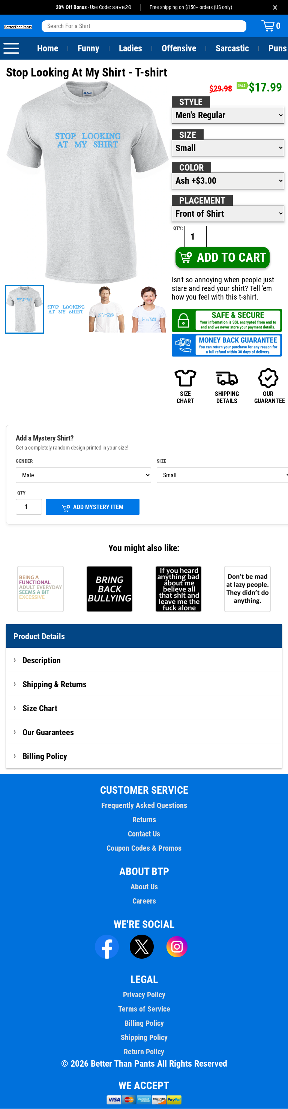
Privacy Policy (144, 995)
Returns (144, 819)
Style (190, 102)
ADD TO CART (222, 257)
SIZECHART (185, 386)
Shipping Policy (144, 1037)
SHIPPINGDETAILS (227, 386)
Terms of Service (144, 1009)
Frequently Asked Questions (144, 805)
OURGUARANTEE (268, 386)
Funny (88, 48)
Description (41, 660)
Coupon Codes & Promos (144, 848)
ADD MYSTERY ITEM (93, 508)
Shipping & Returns (54, 684)
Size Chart (39, 708)
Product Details (39, 636)
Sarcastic (232, 48)
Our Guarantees (48, 732)
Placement (202, 201)
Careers (144, 901)
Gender (24, 461)
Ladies (130, 48)
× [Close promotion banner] (275, 7)
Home (47, 48)
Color (191, 168)
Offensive (179, 48)
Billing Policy (44, 756)
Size (187, 135)
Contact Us (144, 834)
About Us (144, 887)
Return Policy (144, 1052)
